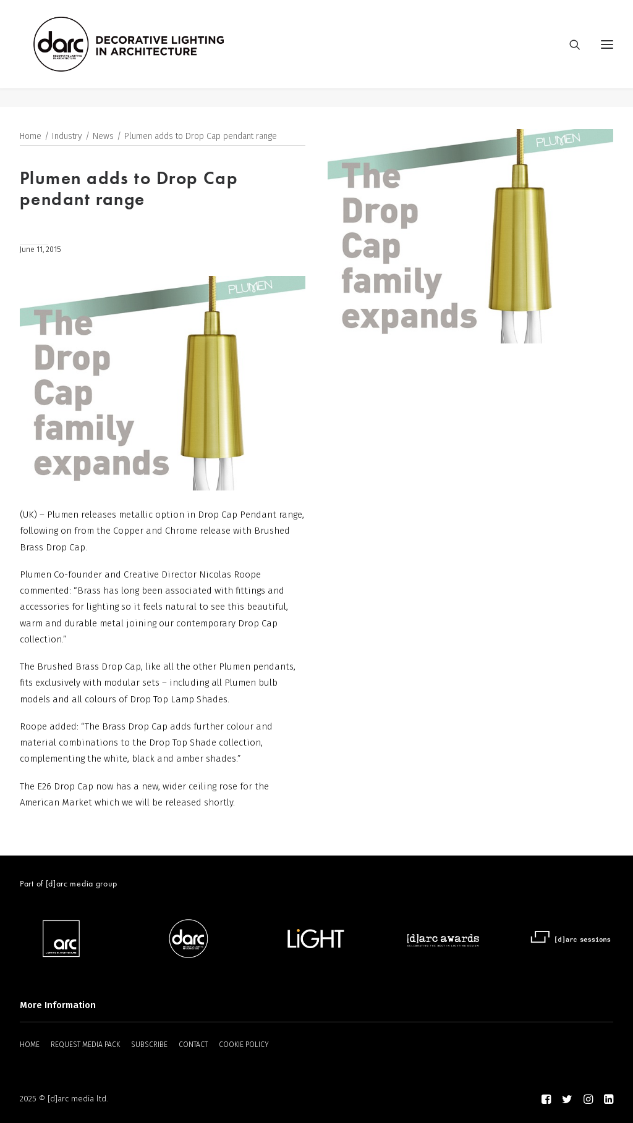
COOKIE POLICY (244, 1045)
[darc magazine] (148, 54)
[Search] (569, 53)
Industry (67, 137)
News (103, 137)
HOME (30, 1045)
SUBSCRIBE (149, 1045)
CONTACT (193, 1045)
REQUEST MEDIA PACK (85, 1045)
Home (30, 137)
